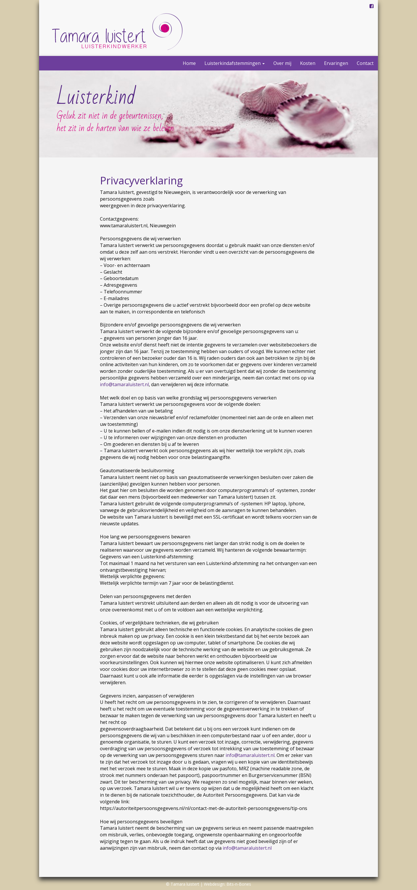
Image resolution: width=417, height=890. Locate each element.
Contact (365, 63)
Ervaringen (336, 63)
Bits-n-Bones (238, 884)
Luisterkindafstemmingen (234, 63)
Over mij (282, 63)
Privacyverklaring (141, 180)
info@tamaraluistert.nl (124, 384)
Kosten (307, 63)
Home (189, 63)
